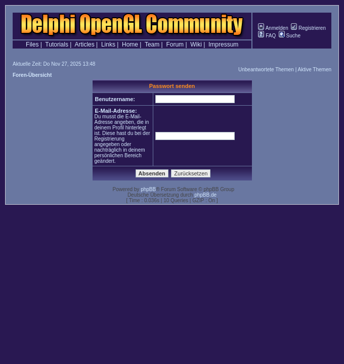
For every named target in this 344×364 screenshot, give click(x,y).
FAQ (267, 35)
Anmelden (273, 28)
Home (130, 44)
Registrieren (308, 28)
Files (32, 44)
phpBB (148, 189)
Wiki (196, 44)
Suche (289, 35)
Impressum (223, 44)
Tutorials (56, 44)
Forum (175, 44)
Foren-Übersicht (32, 75)
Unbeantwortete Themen (266, 69)
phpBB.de (205, 195)
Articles (84, 44)
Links (108, 44)
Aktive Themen (314, 69)
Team (152, 44)
